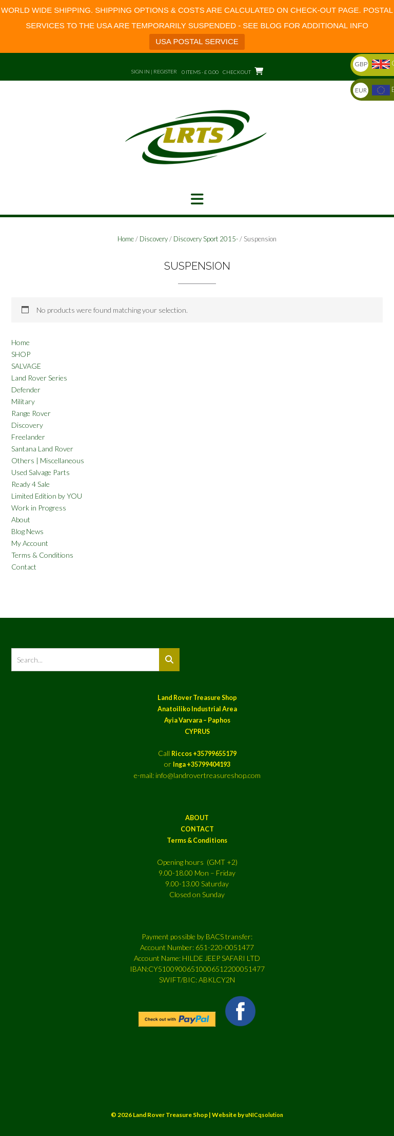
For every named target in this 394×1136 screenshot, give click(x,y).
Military (23, 401)
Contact (23, 566)
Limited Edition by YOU (46, 495)
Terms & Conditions (42, 555)
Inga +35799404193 (201, 764)
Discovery (154, 239)
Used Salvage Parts (40, 472)
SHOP (20, 354)
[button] (197, 199)
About (20, 519)
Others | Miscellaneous (47, 460)
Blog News (27, 531)
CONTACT (197, 829)
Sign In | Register (154, 71)
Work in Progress (38, 507)
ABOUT (197, 818)
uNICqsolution (264, 1114)
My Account (29, 543)
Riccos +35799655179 (204, 754)
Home (125, 239)
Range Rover (31, 413)
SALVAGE (26, 366)
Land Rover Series (39, 377)
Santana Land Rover (42, 448)
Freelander (28, 436)
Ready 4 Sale (30, 484)
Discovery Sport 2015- (205, 239)
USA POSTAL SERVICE (196, 41)
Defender (26, 389)
